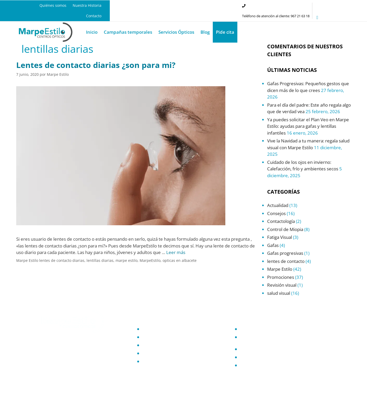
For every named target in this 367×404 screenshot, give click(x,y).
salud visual (278, 293)
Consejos (276, 213)
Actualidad (277, 205)
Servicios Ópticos (176, 32)
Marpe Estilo (27, 260)
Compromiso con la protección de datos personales (276, 339)
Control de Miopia (285, 229)
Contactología (281, 221)
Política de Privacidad (259, 329)
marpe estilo (126, 260)
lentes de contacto (286, 261)
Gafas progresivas (285, 253)
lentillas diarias (100, 260)
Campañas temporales (128, 32)
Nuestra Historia (87, 5)
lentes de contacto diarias (61, 260)
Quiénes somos (52, 5)
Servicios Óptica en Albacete (167, 345)
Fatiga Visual (279, 237)
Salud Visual (153, 353)
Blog (205, 32)
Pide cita (225, 32)
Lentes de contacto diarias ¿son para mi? (95, 65)
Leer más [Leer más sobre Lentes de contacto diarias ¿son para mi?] (175, 252)
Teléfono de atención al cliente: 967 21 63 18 (275, 16)
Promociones (280, 277)
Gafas (273, 245)
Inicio (92, 32)
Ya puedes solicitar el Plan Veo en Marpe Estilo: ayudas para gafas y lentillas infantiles (308, 126)
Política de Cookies (257, 349)
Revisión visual (281, 285)
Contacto (93, 15)
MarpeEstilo (150, 260)
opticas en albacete (180, 260)
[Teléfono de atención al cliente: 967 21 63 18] (243, 6)
